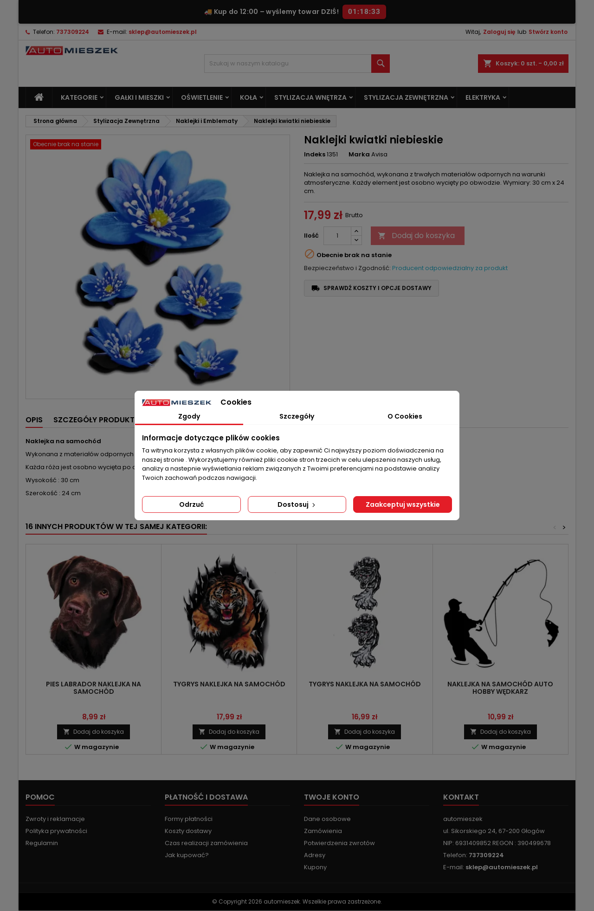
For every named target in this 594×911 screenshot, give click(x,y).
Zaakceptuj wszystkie (403, 504)
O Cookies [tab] (404, 416)
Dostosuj (297, 504)
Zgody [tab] (189, 416)
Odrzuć (191, 504)
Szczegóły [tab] (296, 416)
